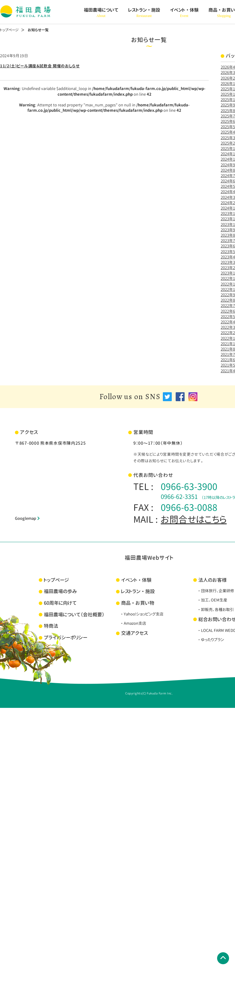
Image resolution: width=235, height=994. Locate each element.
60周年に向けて (60, 603)
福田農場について (101, 12)
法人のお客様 (212, 580)
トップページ (9, 29)
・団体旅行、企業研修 (215, 590)
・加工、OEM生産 (212, 600)
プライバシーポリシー (65, 637)
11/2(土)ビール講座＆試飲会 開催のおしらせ (40, 66)
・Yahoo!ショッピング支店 (141, 614)
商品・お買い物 (137, 603)
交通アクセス (134, 633)
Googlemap (25, 518)
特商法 (51, 626)
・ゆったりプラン (210, 639)
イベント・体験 (184, 12)
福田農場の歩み (60, 591)
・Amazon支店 (133, 623)
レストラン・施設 (144, 12)
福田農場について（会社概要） (74, 614)
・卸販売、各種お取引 (215, 609)
